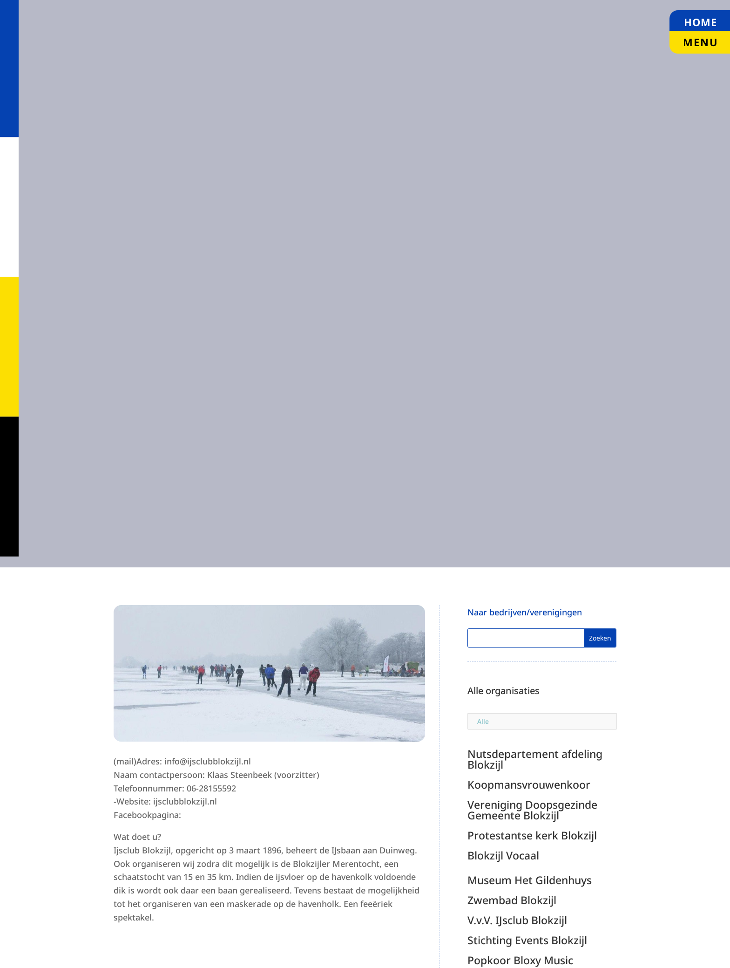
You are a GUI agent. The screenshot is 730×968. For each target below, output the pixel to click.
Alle (483, 721)
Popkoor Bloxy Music (520, 960)
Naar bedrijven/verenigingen (524, 612)
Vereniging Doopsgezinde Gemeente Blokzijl (532, 810)
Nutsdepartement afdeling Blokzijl (534, 759)
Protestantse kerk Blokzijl (532, 835)
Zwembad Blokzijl (511, 900)
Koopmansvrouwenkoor (528, 784)
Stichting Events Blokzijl (527, 940)
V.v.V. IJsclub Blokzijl (517, 920)
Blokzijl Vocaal (503, 855)
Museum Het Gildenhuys (529, 880)
